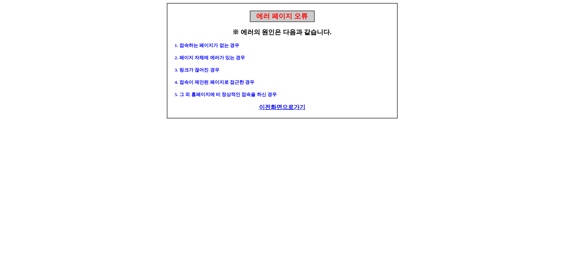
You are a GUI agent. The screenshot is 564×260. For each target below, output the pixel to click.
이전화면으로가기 (282, 107)
